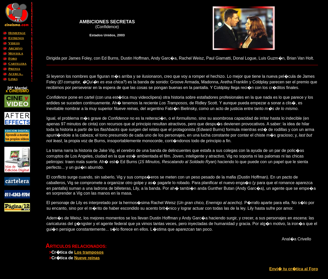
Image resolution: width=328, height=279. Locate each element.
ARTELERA (17, 63)
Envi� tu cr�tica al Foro (293, 269)
